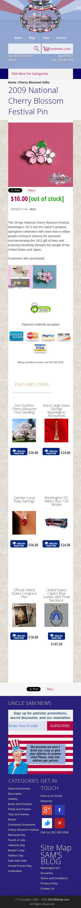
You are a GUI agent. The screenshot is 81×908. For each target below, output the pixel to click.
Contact (61, 38)
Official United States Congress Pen (24, 593)
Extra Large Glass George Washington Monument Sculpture (56, 412)
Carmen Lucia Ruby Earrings (24, 499)
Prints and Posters (19, 809)
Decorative (15, 793)
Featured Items (32, 384)
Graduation (15, 871)
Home (18, 38)
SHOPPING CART (60, 49)
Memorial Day (16, 835)
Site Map (56, 847)
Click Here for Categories (29, 73)
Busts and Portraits (20, 804)
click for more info (19, 452)
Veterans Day (16, 845)
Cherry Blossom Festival (23, 829)
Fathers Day (16, 855)
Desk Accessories (19, 788)
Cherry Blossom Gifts (33, 82)
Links (46, 38)
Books (12, 819)
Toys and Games (18, 814)
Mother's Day (16, 850)
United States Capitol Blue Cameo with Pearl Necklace (56, 595)
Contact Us (47, 888)
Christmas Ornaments (21, 824)
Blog (32, 38)
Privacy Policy (49, 883)
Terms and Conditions (54, 878)
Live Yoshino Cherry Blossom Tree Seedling (24, 409)
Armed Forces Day (20, 865)
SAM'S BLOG (51, 858)
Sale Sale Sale (17, 860)
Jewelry (13, 798)
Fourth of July (16, 840)
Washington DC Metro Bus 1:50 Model (56, 501)
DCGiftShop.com (58, 899)
